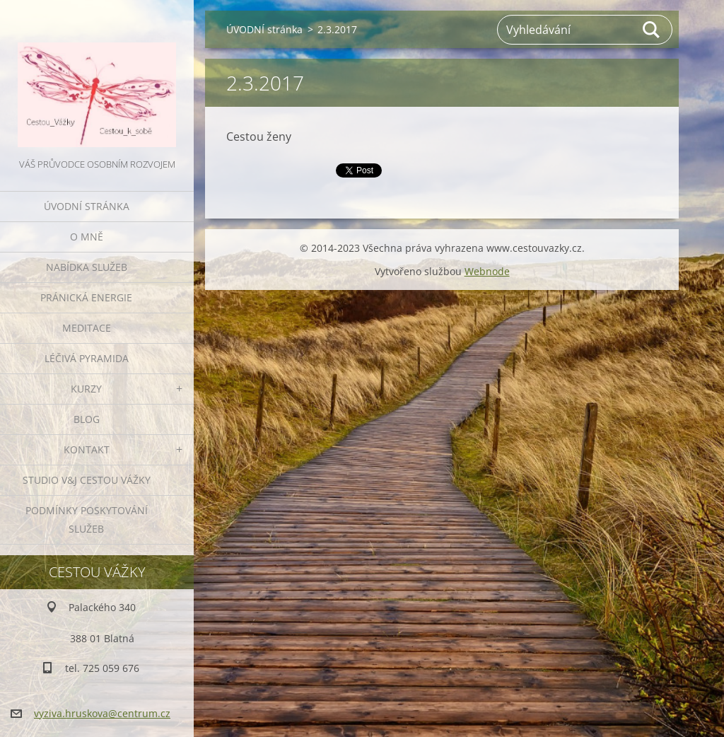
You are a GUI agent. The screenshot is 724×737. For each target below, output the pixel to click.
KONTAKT (87, 449)
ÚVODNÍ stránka (86, 206)
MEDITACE (86, 328)
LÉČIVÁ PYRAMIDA (87, 358)
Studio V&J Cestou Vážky (87, 480)
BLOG (87, 419)
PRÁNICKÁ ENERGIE (86, 297)
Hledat (652, 29)
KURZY (86, 388)
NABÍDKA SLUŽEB (86, 267)
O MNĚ (86, 236)
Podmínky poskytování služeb (86, 519)
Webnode (487, 271)
